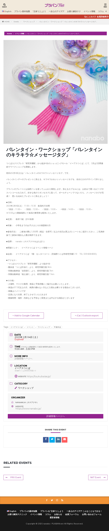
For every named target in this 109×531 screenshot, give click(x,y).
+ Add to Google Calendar (26, 315)
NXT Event (98, 477)
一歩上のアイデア (56, 11)
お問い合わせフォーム (91, 514)
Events (16, 22)
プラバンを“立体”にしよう (51, 511)
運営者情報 (54, 517)
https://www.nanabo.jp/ (28, 408)
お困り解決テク (74, 11)
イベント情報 (89, 11)
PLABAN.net (58, 523)
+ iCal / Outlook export (87, 315)
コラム (101, 11)
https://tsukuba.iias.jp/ (39, 376)
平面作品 (57, 327)
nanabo (46, 523)
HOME (7, 22)
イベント (30, 327)
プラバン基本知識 (22, 11)
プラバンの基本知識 (28, 511)
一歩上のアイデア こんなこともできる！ (84, 511)
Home (9, 34)
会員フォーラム (72, 514)
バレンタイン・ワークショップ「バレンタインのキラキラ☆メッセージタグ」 (68, 22)
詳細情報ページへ (23, 358)
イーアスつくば (17, 327)
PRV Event (13, 477)
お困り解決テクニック (17, 514)
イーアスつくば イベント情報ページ (37, 248)
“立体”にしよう (39, 11)
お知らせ (58, 514)
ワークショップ (29, 22)
